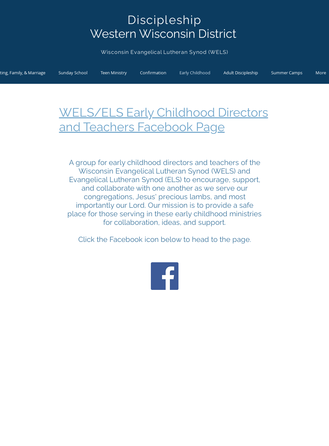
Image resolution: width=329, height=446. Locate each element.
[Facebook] (164, 276)
